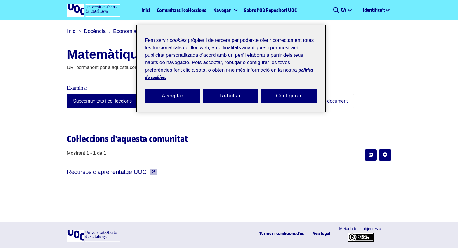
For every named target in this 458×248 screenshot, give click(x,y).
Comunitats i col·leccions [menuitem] (181, 10)
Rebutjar (230, 89)
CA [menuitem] (344, 10)
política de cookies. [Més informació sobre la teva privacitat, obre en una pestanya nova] (208, 70)
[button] (336, 10)
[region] (231, 65)
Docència (92, 31)
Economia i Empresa (129, 31)
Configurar (288, 89)
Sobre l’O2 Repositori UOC (270, 10)
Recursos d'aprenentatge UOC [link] (100, 171)
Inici (145, 10)
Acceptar (172, 89)
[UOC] (93, 241)
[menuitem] (225, 10)
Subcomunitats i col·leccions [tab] (97, 101)
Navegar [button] (222, 10)
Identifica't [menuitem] (374, 10)
